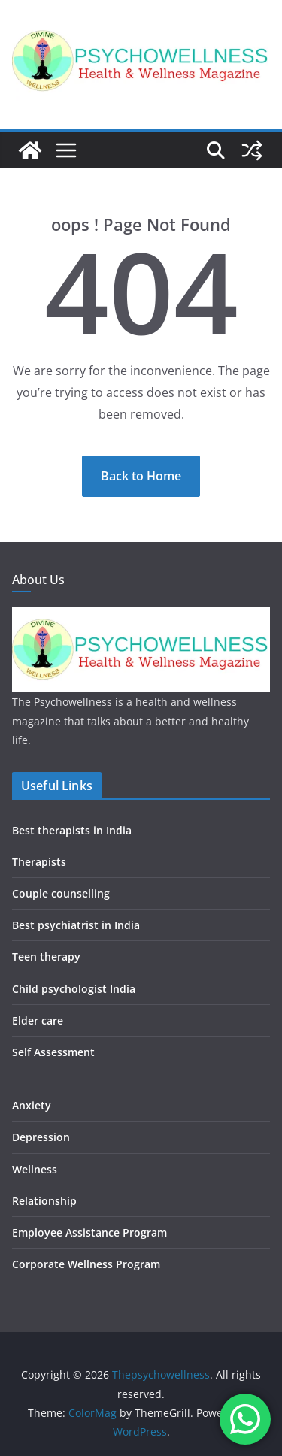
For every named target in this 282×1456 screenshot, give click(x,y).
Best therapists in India (72, 830)
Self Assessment (53, 1052)
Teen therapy (46, 956)
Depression (41, 1137)
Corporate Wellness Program (86, 1264)
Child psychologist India (73, 989)
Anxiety (31, 1105)
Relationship (44, 1201)
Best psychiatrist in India (76, 925)
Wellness (34, 1169)
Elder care (37, 1020)
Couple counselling (61, 893)
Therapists (39, 862)
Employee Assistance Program (89, 1232)
